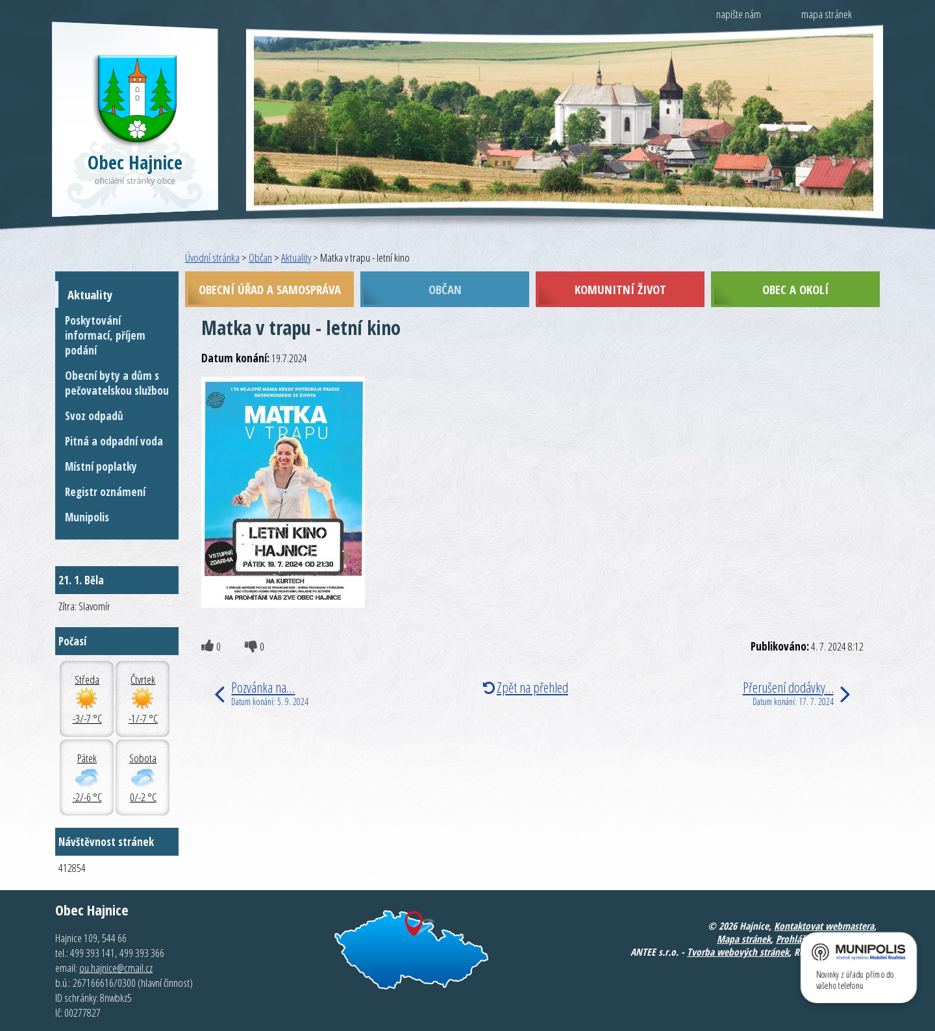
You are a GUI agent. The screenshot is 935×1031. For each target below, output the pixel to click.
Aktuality (296, 257)
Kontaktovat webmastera (824, 925)
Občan (260, 257)
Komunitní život (620, 289)
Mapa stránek (744, 938)
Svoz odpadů (94, 415)
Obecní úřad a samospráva (270, 289)
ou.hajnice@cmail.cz (116, 967)
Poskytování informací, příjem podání (105, 335)
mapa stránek (826, 13)
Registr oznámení (105, 491)
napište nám (738, 13)
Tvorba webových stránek (738, 951)
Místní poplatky (101, 466)
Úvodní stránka (212, 257)
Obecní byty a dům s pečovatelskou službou (117, 383)
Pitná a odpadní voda (114, 441)
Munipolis (87, 517)
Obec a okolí (795, 289)
